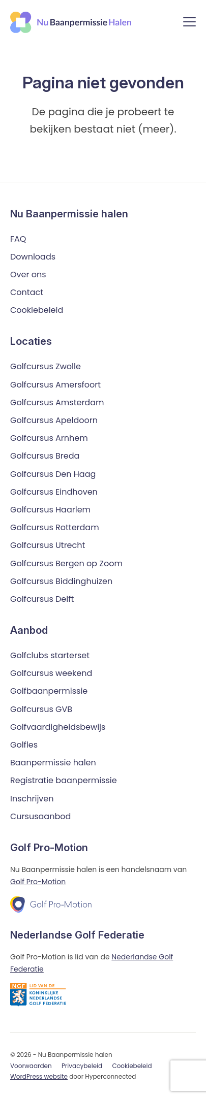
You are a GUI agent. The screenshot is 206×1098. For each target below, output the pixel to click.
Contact (26, 292)
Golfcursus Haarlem (50, 509)
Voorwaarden (31, 1065)
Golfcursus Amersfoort (55, 385)
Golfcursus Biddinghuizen (61, 581)
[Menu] (189, 23)
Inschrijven (32, 798)
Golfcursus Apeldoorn (54, 420)
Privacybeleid (82, 1065)
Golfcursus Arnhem (49, 438)
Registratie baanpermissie (63, 780)
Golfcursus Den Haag (53, 474)
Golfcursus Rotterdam (54, 527)
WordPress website (39, 1076)
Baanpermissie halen (53, 762)
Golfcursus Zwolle (45, 366)
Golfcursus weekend (51, 673)
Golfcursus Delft (42, 599)
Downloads (32, 257)
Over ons (28, 274)
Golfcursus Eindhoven (54, 492)
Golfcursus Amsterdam (57, 402)
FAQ (18, 239)
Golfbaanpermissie (48, 691)
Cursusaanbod (40, 816)
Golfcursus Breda (44, 456)
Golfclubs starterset (50, 655)
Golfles (24, 745)
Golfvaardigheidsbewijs (57, 727)
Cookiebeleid (36, 310)
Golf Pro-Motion (38, 882)
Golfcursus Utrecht (47, 545)
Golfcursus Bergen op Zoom (66, 563)
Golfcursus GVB (41, 709)
